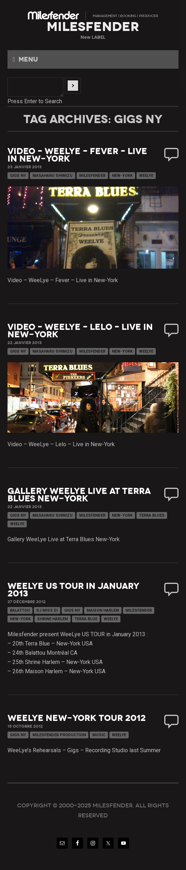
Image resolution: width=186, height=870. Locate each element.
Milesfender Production (59, 735)
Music (98, 735)
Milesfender (92, 175)
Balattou (20, 610)
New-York (122, 175)
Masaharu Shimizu (52, 175)
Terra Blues (152, 515)
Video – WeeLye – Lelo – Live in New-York (80, 331)
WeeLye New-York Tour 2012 (76, 718)
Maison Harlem (103, 610)
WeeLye (146, 175)
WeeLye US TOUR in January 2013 (73, 590)
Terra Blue (85, 619)
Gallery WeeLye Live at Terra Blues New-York (79, 495)
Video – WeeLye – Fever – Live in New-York (77, 155)
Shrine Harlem (52, 619)
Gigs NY (18, 175)
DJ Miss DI (47, 610)
